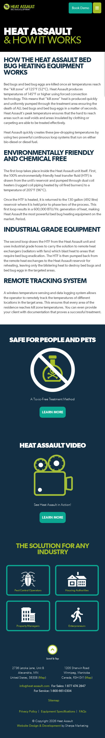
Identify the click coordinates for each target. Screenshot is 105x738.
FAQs (82, 711)
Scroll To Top (52, 657)
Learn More (52, 412)
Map (42, 677)
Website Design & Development (39, 725)
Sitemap (53, 700)
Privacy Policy (28, 711)
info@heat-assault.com (34, 686)
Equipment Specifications (58, 711)
